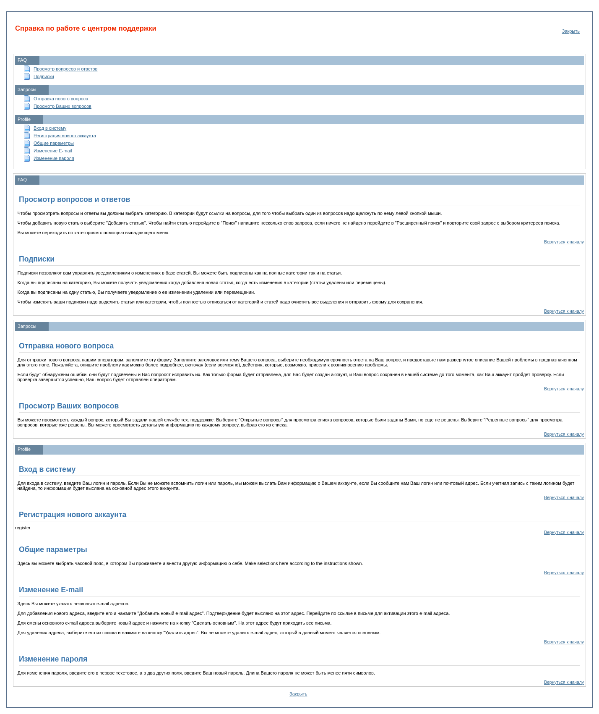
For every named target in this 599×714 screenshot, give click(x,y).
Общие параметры (54, 143)
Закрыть (571, 31)
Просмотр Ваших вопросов (62, 106)
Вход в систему (50, 128)
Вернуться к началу (564, 242)
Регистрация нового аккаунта (65, 135)
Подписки (44, 76)
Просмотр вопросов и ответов (65, 68)
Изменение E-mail (53, 150)
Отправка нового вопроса (61, 98)
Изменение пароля (54, 158)
